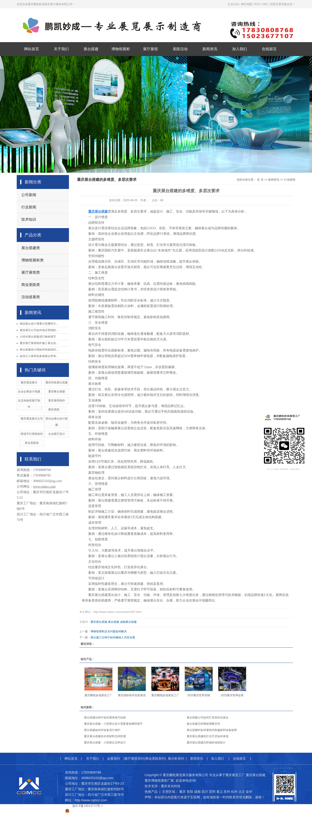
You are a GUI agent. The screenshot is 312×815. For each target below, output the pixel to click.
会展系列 (113, 758)
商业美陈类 (30, 285)
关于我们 (61, 49)
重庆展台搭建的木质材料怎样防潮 (105, 736)
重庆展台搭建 (99, 622)
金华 (249, 791)
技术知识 (28, 219)
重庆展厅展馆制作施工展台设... (39, 343)
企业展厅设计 (56, 434)
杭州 (234, 791)
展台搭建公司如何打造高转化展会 (207, 717)
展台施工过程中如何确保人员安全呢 (113, 637)
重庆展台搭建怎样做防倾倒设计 (206, 742)
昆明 (212, 791)
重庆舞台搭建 (56, 391)
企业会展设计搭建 (29, 391)
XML (265, 4)
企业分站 (233, 4)
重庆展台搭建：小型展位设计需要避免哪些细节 (113, 723)
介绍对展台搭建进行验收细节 (38, 336)
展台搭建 (91, 49)
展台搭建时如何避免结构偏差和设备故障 (212, 730)
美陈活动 (180, 49)
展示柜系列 (176, 758)
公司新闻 (28, 195)
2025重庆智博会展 (232, 695)
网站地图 (246, 4)
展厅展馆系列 (134, 758)
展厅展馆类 (30, 272)
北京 (241, 791)
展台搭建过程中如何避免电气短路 (105, 717)
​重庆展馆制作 (56, 400)
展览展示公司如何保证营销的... (39, 330)
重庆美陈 (53, 409)
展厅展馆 (150, 49)
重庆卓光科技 (170, 786)
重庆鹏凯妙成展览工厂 (98, 695)
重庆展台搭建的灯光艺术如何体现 (207, 736)
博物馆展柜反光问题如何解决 (109, 631)
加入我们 (239, 49)
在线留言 (269, 49)
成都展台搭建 (128, 622)
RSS (257, 4)
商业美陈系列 (155, 758)
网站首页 (31, 49)
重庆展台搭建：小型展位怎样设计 (105, 742)
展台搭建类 (30, 248)
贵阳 (190, 791)
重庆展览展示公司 (32, 418)
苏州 (227, 791)
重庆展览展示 (29, 382)
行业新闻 (28, 207)
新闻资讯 (209, 49)
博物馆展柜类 (32, 260)
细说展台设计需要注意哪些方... (39, 323)
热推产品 (151, 791)
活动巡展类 (30, 297)
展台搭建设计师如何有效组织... (39, 349)
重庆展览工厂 (235, 775)
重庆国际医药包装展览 (132, 695)
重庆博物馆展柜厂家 (159, 780)
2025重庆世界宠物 (198, 695)
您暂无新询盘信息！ (282, 4)
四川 (205, 791)
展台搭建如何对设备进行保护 (102, 730)
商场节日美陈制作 (32, 434)
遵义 (219, 791)
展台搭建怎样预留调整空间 (203, 723)
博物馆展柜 (120, 49)
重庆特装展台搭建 (57, 382)
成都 (197, 791)
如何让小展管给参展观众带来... (39, 356)
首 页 (260, 179)
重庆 (182, 791)
